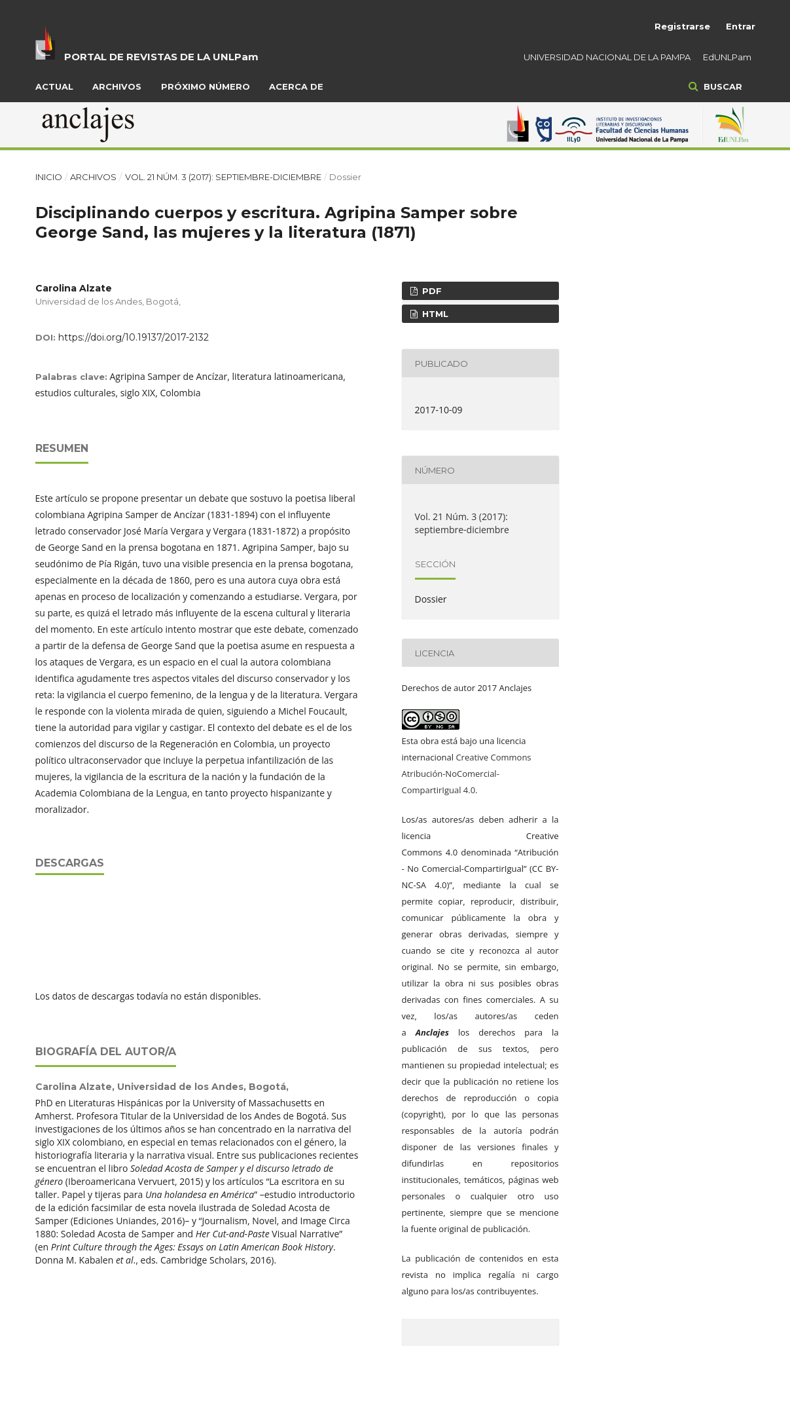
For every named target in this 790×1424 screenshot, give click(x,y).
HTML (434, 314)
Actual (54, 86)
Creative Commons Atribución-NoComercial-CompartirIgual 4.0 (466, 773)
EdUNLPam (727, 57)
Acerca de (296, 86)
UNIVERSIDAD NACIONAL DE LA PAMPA (607, 57)
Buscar (721, 86)
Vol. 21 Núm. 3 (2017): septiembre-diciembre (223, 177)
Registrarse (682, 26)
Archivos (116, 86)
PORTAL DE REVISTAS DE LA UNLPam (161, 56)
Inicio (48, 177)
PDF (431, 291)
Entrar (740, 26)
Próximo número (205, 86)
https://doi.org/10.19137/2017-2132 (133, 337)
